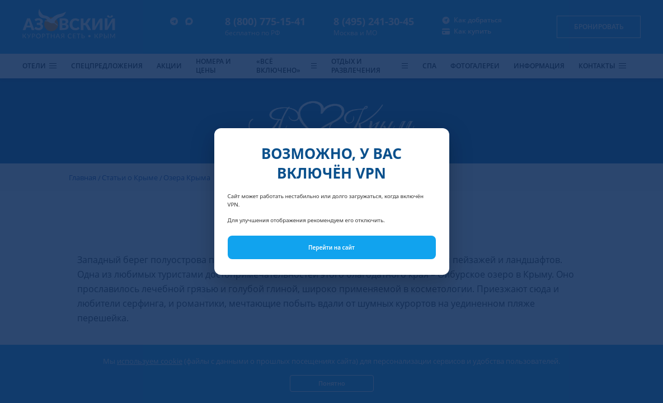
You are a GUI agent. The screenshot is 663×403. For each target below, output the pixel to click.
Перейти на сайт (331, 247)
